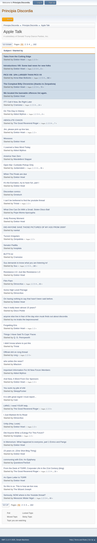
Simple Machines (22, 540)
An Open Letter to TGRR (15, 477)
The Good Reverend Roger (26, 123)
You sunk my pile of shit (14, 388)
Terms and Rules (80, 540)
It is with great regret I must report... (20, 397)
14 (39, 105)
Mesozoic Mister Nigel (24, 498)
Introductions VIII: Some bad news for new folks (27, 65)
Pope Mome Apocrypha (24, 212)
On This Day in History (14, 111)
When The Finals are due (15, 174)
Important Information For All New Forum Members (27, 370)
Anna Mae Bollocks (22, 78)
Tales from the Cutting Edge (17, 56)
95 (41, 168)
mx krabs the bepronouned (26, 319)
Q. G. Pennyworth (22, 337)
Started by (18, 50)
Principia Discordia (17, 11)
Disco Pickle (19, 311)
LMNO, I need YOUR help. (16, 406)
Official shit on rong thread (16, 352)
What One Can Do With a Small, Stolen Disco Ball (27, 209)
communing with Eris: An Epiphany (19, 459)
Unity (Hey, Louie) (12, 423)
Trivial (16, 203)
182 (35, 44)
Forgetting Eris (10, 325)
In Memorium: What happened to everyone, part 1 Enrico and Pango (35, 442)
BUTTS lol (8, 254)
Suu (15, 266)
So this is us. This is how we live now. (21, 486)
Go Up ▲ (91, 540)
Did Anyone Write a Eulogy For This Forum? (24, 433)
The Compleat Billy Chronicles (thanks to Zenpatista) (30, 84)
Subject (7, 50)
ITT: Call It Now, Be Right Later (18, 102)
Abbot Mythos (20, 114)
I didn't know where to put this (17, 343)
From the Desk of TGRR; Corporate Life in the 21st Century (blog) (34, 468)
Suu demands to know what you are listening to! (26, 263)
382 (48, 78)
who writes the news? (13, 361)
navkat (17, 230)
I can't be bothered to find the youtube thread (24, 200)
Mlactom (17, 364)
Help (71, 540)
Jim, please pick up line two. (16, 129)
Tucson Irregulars (12, 236)
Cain (16, 400)
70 (41, 87)
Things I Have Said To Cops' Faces (20, 334)
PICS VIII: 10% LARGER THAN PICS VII (23, 75)
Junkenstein (19, 168)
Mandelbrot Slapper (23, 159)
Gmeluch (18, 194)
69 (50, 498)
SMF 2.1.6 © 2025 (8, 540)
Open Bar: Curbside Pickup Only (19, 165)
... (32, 44)
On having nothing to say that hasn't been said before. (28, 299)
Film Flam (8, 281)
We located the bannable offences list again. (25, 93)
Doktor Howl (19, 59)
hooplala (17, 248)
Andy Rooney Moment (14, 218)
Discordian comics (12, 191)
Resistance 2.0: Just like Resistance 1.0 (22, 272)
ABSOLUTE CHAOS (13, 120)
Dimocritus (18, 284)
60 (40, 284)
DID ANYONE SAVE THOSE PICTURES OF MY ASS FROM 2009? (35, 227)
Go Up (5, 505)
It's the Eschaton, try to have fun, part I (21, 183)
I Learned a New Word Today (17, 147)
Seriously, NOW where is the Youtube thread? (25, 495)
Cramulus (18, 105)
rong (16, 355)
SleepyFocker (20, 391)
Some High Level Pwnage (15, 290)
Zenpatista (18, 239)
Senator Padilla (11, 245)
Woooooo (8, 138)
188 (34, 266)
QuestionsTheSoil (22, 463)
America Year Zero (12, 156)
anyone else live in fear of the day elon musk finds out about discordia (35, 316)
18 (55, 471)
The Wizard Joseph (22, 489)
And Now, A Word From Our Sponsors (21, 379)
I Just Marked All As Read (15, 415)
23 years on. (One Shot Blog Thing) (20, 451)
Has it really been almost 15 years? (20, 307)
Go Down (7, 45)
